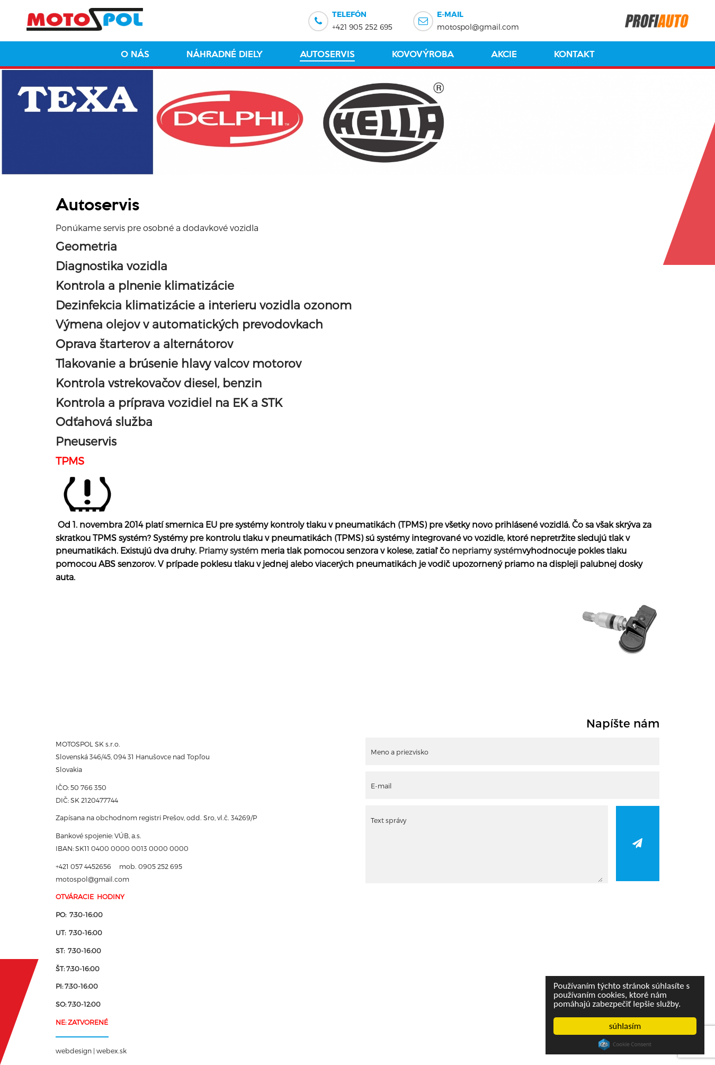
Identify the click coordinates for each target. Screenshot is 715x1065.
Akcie (504, 54)
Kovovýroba (423, 54)
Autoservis (327, 54)
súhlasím (625, 1026)
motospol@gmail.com (478, 19)
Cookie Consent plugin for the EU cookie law (624, 1044)
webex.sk (111, 1050)
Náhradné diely (224, 54)
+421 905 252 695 (362, 19)
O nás (135, 54)
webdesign (74, 1050)
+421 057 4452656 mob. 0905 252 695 (119, 866)
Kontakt (574, 54)
